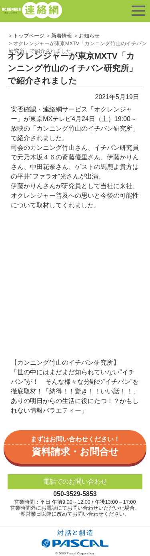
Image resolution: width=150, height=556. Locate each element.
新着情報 (61, 36)
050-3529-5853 (75, 493)
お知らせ (89, 36)
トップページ (28, 36)
